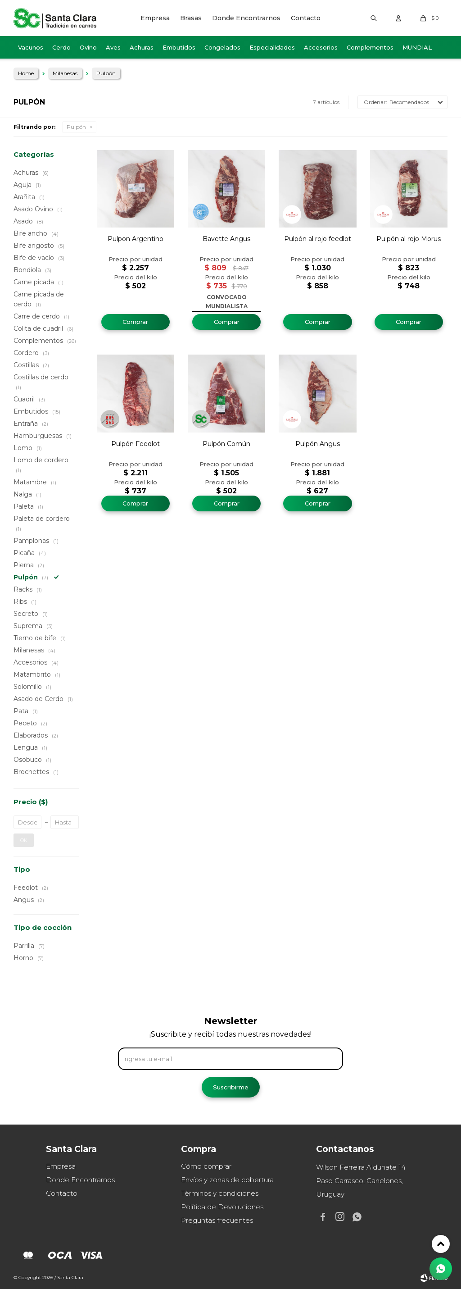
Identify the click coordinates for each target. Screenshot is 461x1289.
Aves (113, 47)
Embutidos (179, 47)
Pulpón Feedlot (135, 444)
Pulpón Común (226, 444)
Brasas (191, 18)
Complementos (370, 47)
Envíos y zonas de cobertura (227, 1179)
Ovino (88, 47)
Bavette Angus (226, 239)
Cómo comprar (206, 1166)
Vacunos (30, 47)
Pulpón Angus (317, 444)
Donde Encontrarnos (246, 18)
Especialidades (272, 47)
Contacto (306, 18)
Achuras (142, 47)
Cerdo (61, 47)
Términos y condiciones (219, 1193)
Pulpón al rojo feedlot (317, 239)
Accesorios (321, 47)
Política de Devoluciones (222, 1206)
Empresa (155, 18)
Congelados (222, 47)
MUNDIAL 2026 (417, 51)
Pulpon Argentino (135, 239)
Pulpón (76, 126)
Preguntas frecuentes (217, 1220)
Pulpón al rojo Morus (408, 239)
